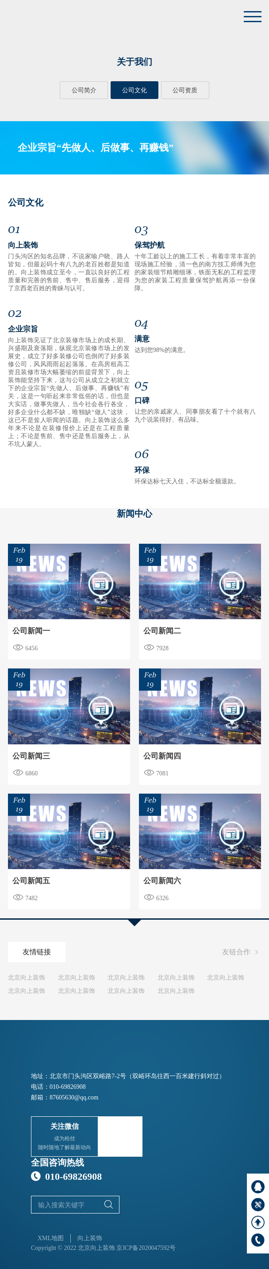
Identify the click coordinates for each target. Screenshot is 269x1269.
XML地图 (51, 1238)
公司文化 (134, 90)
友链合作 (241, 952)
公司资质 (185, 90)
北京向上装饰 (26, 977)
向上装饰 (89, 1238)
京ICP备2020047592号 (146, 1248)
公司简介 (84, 90)
